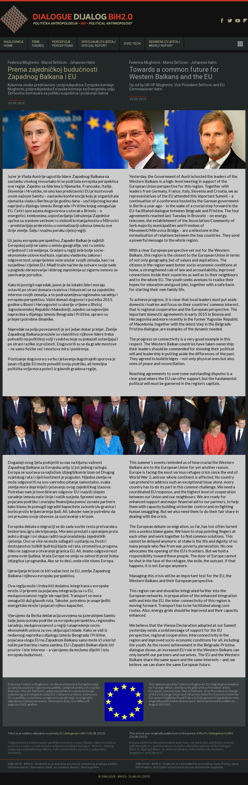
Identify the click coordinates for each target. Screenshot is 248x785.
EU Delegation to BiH (218, 733)
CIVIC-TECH (132, 43)
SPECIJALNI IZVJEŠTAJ (98, 43)
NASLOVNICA (14, 43)
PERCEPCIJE (62, 43)
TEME (38, 43)
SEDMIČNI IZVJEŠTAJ (164, 43)
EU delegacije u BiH (73, 733)
